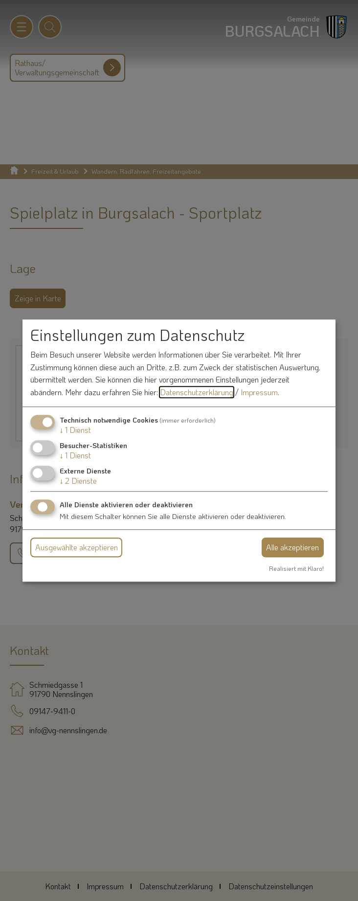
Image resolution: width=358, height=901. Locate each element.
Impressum (259, 392)
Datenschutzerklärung (196, 392)
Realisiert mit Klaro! (296, 568)
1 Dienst (75, 430)
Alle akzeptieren (292, 547)
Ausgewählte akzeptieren (76, 547)
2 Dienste (78, 480)
